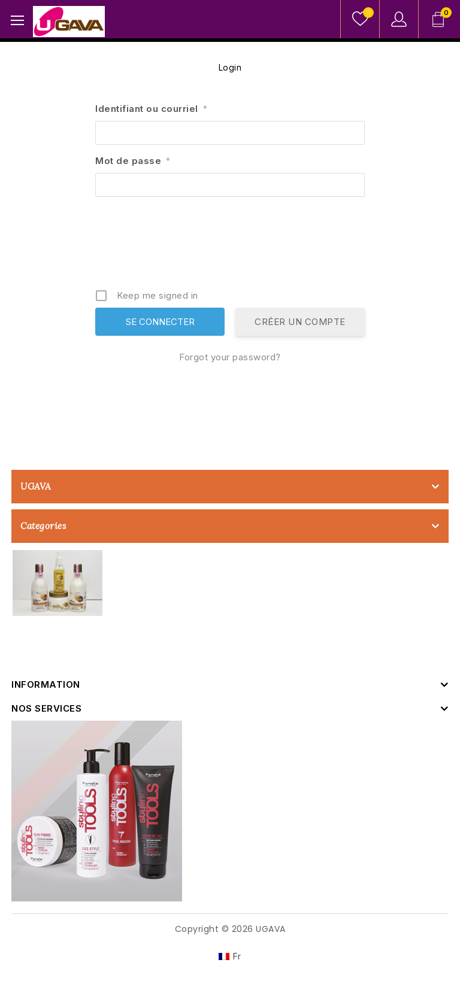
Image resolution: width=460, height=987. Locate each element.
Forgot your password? (230, 357)
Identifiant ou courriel (151, 108)
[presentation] (231, 247)
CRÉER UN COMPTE (300, 321)
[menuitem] (230, 956)
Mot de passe (133, 160)
